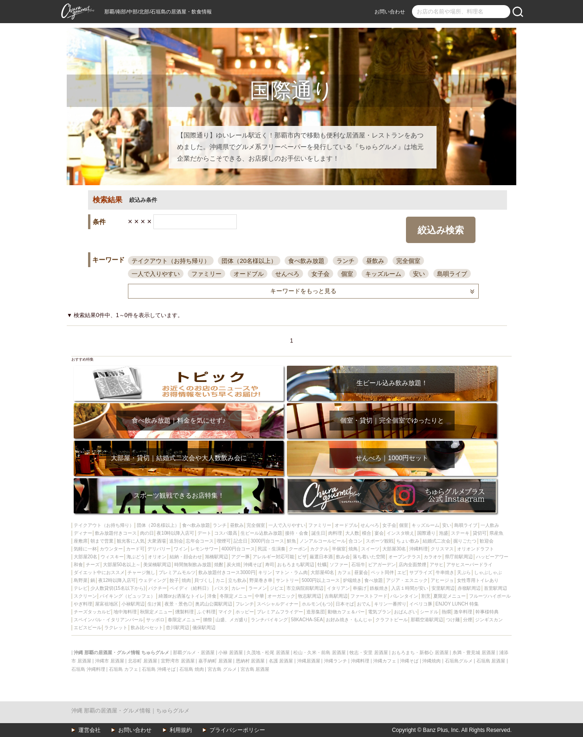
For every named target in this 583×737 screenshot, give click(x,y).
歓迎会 (487, 540)
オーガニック (281, 596)
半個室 (339, 548)
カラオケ (433, 556)
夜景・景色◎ (178, 603)
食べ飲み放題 (306, 260)
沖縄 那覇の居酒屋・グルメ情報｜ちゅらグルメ (130, 710)
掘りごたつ (464, 540)
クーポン (298, 548)
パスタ (221, 588)
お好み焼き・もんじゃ (349, 619)
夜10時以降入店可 (175, 533)
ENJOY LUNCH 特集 (457, 603)
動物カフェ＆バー (346, 611)
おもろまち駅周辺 (295, 564)
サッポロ (155, 619)
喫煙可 (224, 540)
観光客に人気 (131, 540)
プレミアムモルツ (177, 572)
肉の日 (147, 533)
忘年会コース (200, 540)
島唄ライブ (452, 273)
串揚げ (360, 588)
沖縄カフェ (384, 660)
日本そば (345, 603)
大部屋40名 (322, 572)
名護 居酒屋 (281, 660)
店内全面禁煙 (412, 564)
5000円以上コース (321, 580)
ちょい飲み (407, 540)
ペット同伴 (382, 572)
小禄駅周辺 (133, 603)
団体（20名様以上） (249, 260)
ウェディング (152, 580)
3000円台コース (267, 540)
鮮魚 (291, 540)
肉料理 (335, 533)
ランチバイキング (269, 619)
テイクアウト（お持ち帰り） (171, 260)
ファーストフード (368, 596)
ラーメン (257, 588)
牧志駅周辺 (309, 596)
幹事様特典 (487, 611)
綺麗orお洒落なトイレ (181, 596)
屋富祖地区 (106, 603)
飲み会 (343, 556)
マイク (225, 611)
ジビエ (277, 588)
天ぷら (464, 572)
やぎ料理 (83, 603)
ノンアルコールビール (322, 540)
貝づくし (203, 580)
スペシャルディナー (277, 603)
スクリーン (85, 596)
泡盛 (443, 533)
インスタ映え (400, 533)
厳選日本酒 (321, 556)
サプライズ (420, 572)
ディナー (83, 533)
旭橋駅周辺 (216, 556)
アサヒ (437, 564)
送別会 (176, 540)
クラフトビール (391, 619)
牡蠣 (322, 564)
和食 (78, 564)
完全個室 (408, 260)
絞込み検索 (441, 230)
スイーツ (370, 548)
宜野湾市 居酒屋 (178, 660)
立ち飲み (237, 580)
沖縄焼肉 (431, 660)
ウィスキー (112, 556)
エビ (401, 572)
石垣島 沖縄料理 (88, 669)
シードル (429, 611)
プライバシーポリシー (237, 730)
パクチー (157, 588)
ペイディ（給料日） (190, 588)
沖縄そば (252, 564)
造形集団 (315, 611)
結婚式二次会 (436, 540)
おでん (364, 603)
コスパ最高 (225, 533)
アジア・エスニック (407, 580)
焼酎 (218, 564)
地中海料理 (125, 611)
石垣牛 (358, 564)
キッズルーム (383, 273)
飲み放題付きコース (116, 533)
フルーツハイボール (490, 596)
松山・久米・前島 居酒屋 (319, 652)
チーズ (93, 564)
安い (419, 273)
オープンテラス (404, 556)
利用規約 (181, 730)
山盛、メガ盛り (231, 619)
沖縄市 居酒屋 (109, 660)
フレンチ (244, 603)
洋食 (211, 596)
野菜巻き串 (260, 580)
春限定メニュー (184, 619)
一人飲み (490, 525)
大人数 (352, 533)
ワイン (181, 548)
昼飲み (375, 260)
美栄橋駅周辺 (157, 564)
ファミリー (206, 273)
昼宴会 (361, 572)
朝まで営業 (102, 540)
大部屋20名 (85, 556)
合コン (355, 540)
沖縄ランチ (335, 660)
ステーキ (460, 533)
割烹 (426, 596)
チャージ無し (141, 572)
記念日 (240, 540)
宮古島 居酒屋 (255, 669)
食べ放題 (373, 580)
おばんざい (405, 611)
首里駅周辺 (495, 588)
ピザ (302, 556)
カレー (238, 588)
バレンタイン (404, 596)
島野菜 (81, 580)
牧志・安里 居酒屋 (368, 652)
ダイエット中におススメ (99, 572)
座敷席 (81, 540)
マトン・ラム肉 (291, 572)
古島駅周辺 (336, 596)
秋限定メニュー (156, 611)
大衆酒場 (156, 540)
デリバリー (159, 548)
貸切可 (480, 533)
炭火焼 (234, 564)
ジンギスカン (489, 619)
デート (204, 533)
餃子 (174, 580)
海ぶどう (136, 556)
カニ (220, 580)
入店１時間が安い (409, 588)
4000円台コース (238, 548)
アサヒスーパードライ (469, 564)
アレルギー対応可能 (273, 556)
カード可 (135, 548)
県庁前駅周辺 (459, 556)
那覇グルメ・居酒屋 (194, 652)
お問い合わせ (389, 11)
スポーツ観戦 (379, 540)
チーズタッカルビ (92, 611)
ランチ (345, 260)
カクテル (319, 548)
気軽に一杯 (85, 548)
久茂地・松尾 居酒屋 (268, 652)
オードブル (249, 273)
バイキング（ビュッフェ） (127, 596)
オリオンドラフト (475, 548)
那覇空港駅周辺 (427, 619)
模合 (366, 533)
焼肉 (186, 580)
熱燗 (446, 611)
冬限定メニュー (236, 596)
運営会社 (89, 730)
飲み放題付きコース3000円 (226, 572)
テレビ (81, 588)
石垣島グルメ (459, 660)
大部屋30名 (394, 548)
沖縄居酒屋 (308, 660)
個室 (347, 273)
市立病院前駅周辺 (304, 588)
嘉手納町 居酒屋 (215, 660)
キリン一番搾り (390, 603)
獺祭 (207, 619)
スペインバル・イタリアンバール (108, 619)
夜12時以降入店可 (117, 580)
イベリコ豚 (420, 603)
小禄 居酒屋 (230, 652)
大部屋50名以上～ (121, 564)
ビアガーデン (382, 564)
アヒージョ (442, 580)
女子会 (320, 273)
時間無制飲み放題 (192, 564)
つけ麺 (453, 619)
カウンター (111, 548)
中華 (259, 596)
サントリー (287, 580)
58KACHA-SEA (307, 619)
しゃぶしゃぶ (488, 572)
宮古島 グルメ (222, 669)
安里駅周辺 (443, 588)
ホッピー (244, 611)
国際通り (426, 533)
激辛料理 (463, 611)
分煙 (467, 619)
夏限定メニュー (449, 596)
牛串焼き (445, 572)
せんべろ (287, 273)
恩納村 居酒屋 (250, 660)
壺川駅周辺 (177, 627)
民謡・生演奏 (271, 548)
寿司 (269, 564)
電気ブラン (379, 611)
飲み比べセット (147, 627)
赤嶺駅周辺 (469, 588)
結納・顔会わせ (186, 556)
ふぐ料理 (206, 611)
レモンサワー (204, 548)
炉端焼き (352, 580)
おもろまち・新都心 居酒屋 (420, 652)
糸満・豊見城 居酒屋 (473, 652)
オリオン (157, 556)
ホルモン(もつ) (317, 603)
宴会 (379, 533)
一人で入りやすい (156, 273)
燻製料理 (184, 611)
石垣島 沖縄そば (159, 669)
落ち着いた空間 (369, 556)
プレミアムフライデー (280, 611)
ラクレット (115, 627)
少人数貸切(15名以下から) (117, 588)
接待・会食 (296, 533)
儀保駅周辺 (203, 627)
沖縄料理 (418, 548)
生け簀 (154, 603)
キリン (265, 572)
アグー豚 (240, 556)
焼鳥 (353, 548)
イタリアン (338, 588)
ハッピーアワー (492, 556)
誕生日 (318, 533)
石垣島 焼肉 (191, 669)
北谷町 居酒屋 (142, 660)
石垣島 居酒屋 (491, 660)
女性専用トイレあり (478, 580)
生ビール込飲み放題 (261, 533)
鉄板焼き (379, 588)
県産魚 (496, 533)
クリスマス (442, 548)
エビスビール (87, 627)
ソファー (339, 564)
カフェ (344, 572)
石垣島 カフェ (123, 669)
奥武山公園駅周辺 (213, 603)
